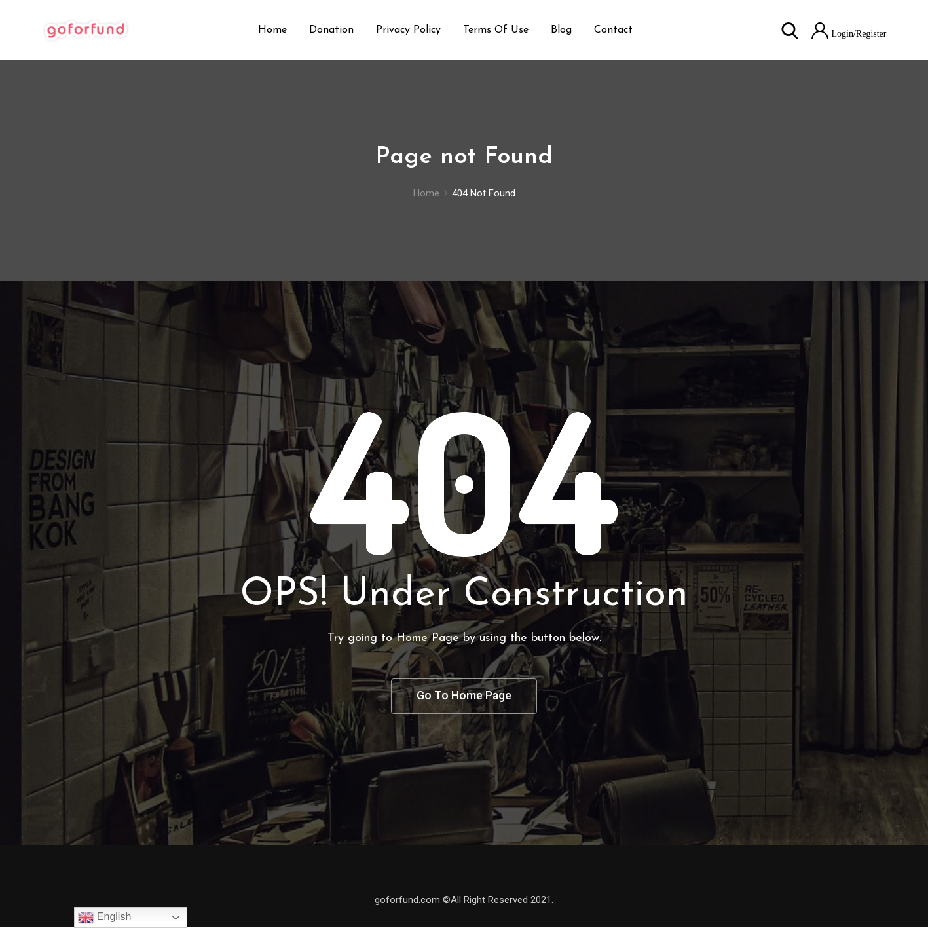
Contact (613, 30)
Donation (331, 30)
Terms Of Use (496, 30)
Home (272, 30)
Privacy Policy (408, 30)
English (104, 917)
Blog (561, 30)
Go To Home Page (464, 696)
